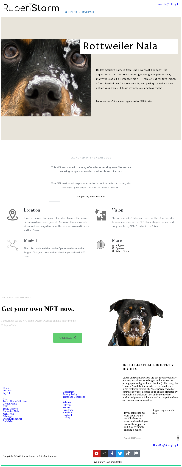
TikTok (66, 407)
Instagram (68, 410)
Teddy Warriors (10, 409)
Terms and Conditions (74, 397)
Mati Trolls (8, 414)
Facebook (67, 415)
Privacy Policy (70, 394)
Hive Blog (68, 412)
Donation (7, 390)
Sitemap (168, 445)
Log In (175, 4)
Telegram (67, 402)
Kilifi (5, 406)
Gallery (66, 417)
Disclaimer (68, 392)
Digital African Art (12, 419)
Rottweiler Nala (11, 411)
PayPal (6, 393)
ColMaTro (8, 421)
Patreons (67, 405)
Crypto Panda (10, 404)
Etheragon (8, 416)
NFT (170, 4)
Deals (5, 388)
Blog (165, 4)
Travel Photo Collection (15, 401)
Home (160, 4)
